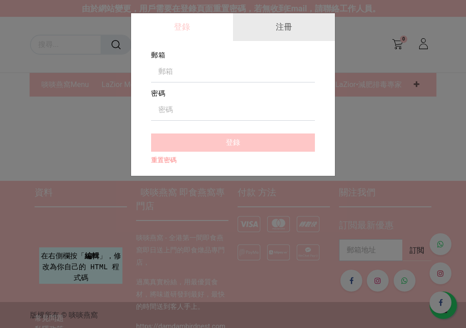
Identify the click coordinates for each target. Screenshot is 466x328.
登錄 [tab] (182, 26)
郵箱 (158, 55)
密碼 (158, 93)
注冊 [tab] (284, 26)
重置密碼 (164, 160)
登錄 (233, 142)
